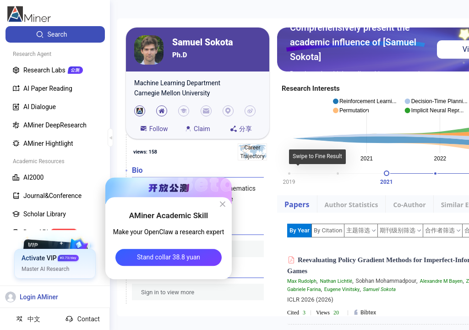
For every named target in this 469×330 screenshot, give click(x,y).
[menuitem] (55, 34)
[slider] (386, 173)
